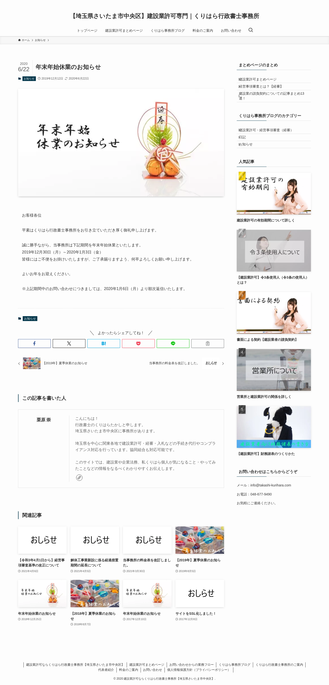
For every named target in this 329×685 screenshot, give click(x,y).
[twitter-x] (295, 2)
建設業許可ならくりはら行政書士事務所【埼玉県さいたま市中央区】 (75, 664)
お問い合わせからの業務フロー (191, 664)
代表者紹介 (106, 670)
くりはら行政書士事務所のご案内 (279, 664)
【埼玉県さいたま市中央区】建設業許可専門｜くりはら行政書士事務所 (164, 16)
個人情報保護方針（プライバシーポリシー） (199, 670)
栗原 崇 (44, 419)
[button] (34, 343)
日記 (245, 150)
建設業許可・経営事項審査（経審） (269, 140)
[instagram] (301, 2)
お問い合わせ (152, 670)
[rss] (308, 2)
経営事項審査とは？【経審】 (264, 91)
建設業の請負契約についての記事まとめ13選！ (274, 103)
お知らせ (29, 78)
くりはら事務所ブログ (234, 664)
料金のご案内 (128, 670)
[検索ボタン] (250, 30)
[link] (79, 477)
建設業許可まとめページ (260, 81)
